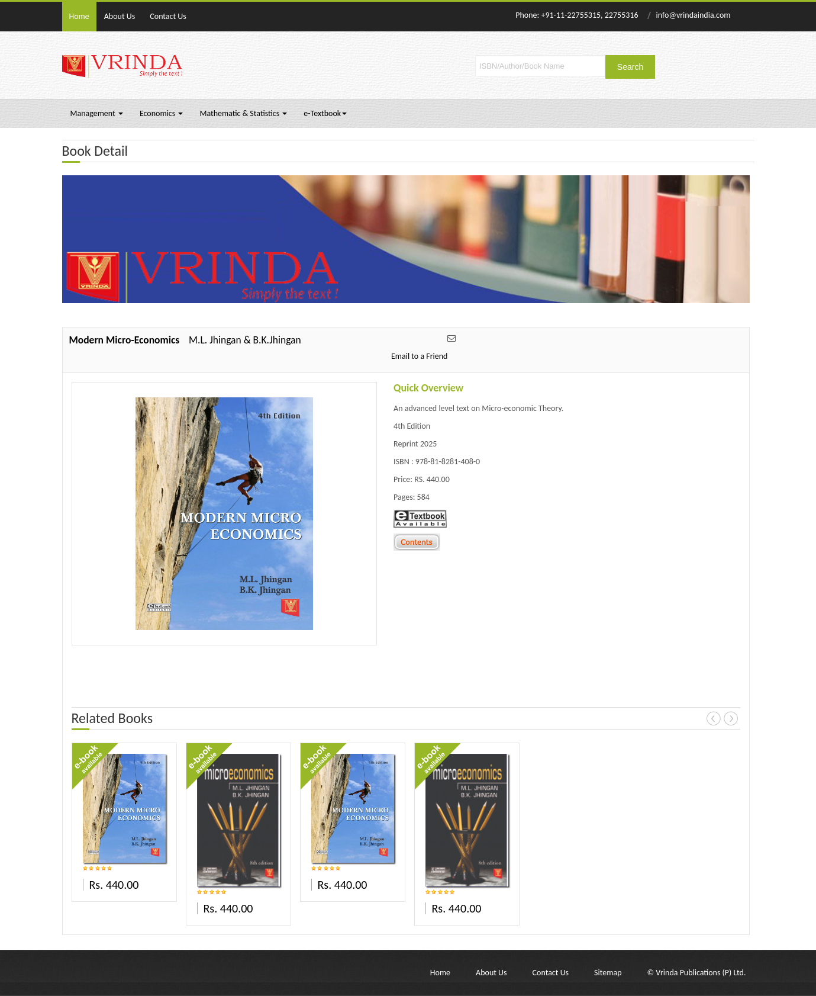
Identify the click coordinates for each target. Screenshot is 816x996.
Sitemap (607, 973)
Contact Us (168, 16)
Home (79, 16)
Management (96, 113)
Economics (161, 113)
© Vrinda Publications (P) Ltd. (696, 973)
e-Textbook (325, 113)
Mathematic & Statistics (243, 113)
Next (730, 718)
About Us (120, 16)
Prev (713, 718)
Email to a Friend (419, 356)
